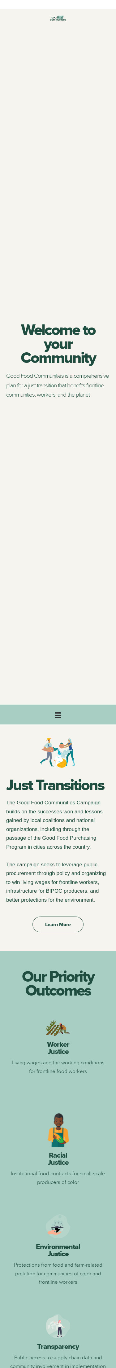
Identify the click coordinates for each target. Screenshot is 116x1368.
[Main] (58, 714)
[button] (58, 924)
